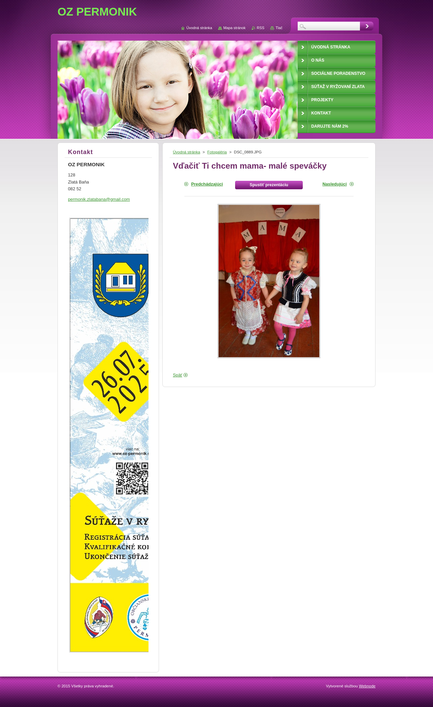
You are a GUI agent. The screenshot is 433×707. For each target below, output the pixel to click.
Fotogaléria (217, 152)
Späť (177, 375)
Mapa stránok (234, 28)
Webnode (367, 686)
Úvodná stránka (186, 152)
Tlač (278, 28)
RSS (260, 28)
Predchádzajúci (207, 184)
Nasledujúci (334, 184)
